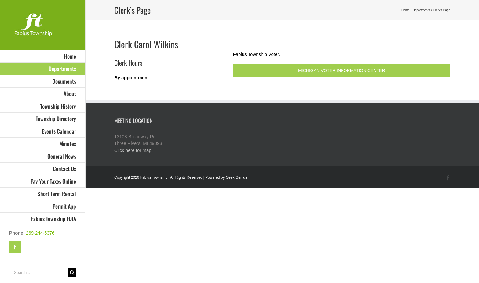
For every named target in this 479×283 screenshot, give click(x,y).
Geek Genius (236, 177)
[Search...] (38, 272)
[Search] (72, 272)
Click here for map (133, 150)
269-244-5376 (40, 232)
